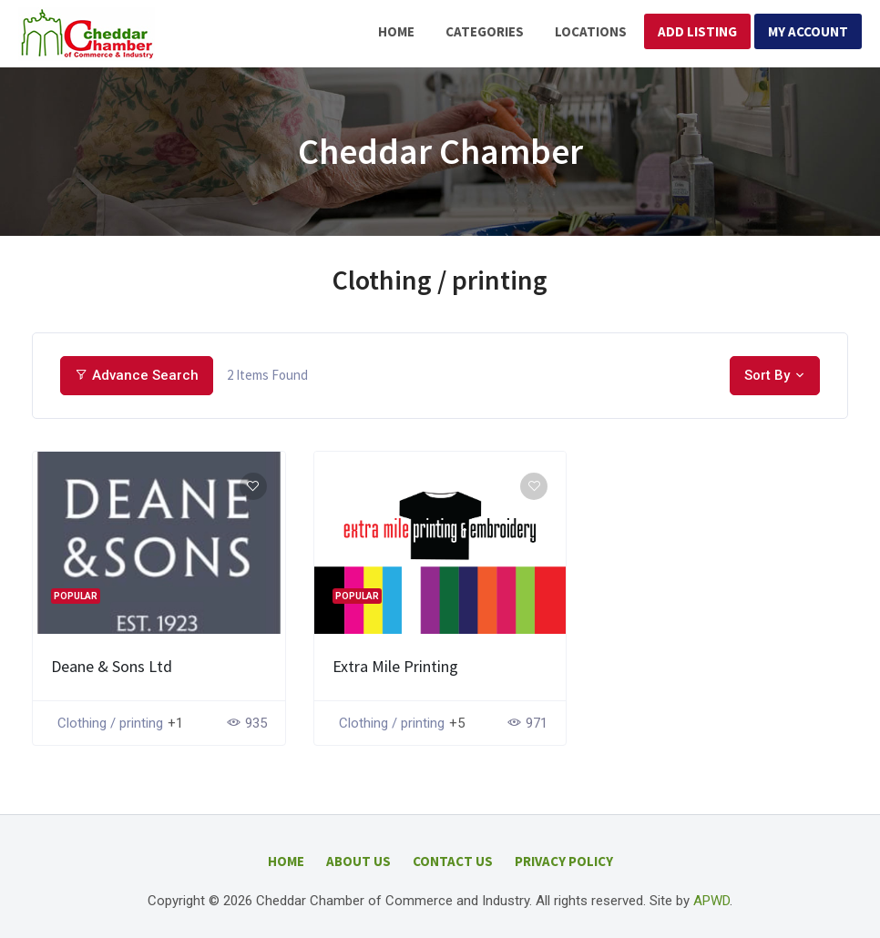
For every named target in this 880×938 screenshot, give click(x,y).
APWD (711, 900)
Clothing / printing (110, 723)
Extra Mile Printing (395, 666)
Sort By (767, 375)
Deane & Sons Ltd (111, 666)
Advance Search (137, 375)
